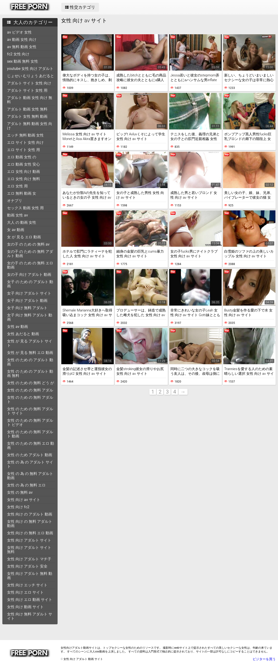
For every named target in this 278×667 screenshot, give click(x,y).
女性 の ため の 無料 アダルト (30, 399)
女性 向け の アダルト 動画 (29, 514)
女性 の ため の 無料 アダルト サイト (30, 411)
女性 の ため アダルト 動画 (29, 455)
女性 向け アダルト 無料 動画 (29, 575)
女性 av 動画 (17, 326)
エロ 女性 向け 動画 (23, 171)
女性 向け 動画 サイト (25, 607)
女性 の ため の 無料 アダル (30, 390)
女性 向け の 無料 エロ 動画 (30, 533)
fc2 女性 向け (18, 54)
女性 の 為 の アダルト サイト (30, 464)
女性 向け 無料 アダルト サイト (29, 616)
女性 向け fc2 (18, 507)
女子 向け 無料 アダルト (27, 308)
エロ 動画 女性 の (21, 157)
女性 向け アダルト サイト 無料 (29, 549)
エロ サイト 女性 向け (25, 142)
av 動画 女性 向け (21, 39)
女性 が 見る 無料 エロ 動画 (30, 352)
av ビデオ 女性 (19, 32)
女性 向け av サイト (23, 499)
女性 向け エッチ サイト (27, 585)
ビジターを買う (264, 659)
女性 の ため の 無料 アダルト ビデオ (30, 422)
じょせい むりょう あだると (30, 76)
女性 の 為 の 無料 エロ (26, 485)
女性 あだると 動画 (23, 334)
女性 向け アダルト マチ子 (29, 559)
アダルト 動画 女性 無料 (27, 109)
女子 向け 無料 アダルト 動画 (29, 317)
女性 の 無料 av (20, 492)
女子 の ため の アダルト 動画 (30, 284)
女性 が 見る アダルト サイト (29, 343)
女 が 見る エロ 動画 (24, 237)
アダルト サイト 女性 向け (29, 83)
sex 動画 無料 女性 (22, 61)
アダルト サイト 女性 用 (27, 90)
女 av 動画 (15, 229)
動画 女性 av (17, 215)
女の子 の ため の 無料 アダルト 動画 (30, 253)
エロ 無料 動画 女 (21, 193)
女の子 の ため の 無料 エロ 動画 (30, 265)
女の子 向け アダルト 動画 (29, 274)
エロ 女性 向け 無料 (23, 179)
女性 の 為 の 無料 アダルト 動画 (30, 475)
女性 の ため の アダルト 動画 (30, 362)
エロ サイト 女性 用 (23, 150)
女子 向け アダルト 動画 (27, 300)
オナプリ (14, 200)
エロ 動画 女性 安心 (23, 164)
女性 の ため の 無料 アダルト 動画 (30, 434)
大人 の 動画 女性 (21, 222)
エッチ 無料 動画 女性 (25, 135)
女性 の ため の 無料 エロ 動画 (30, 445)
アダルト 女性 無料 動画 (27, 116)
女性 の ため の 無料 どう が (30, 383)
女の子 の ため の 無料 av (28, 244)
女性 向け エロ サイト (25, 592)
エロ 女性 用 (17, 186)
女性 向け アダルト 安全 (27, 566)
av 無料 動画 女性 (21, 47)
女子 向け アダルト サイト (29, 293)
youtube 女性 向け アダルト (30, 68)
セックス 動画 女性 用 (25, 208)
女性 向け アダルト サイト (29, 540)
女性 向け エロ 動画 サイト (29, 599)
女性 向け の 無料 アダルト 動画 (29, 523)
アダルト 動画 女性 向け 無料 (29, 99)
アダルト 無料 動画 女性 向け (29, 125)
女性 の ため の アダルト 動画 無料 (30, 373)
